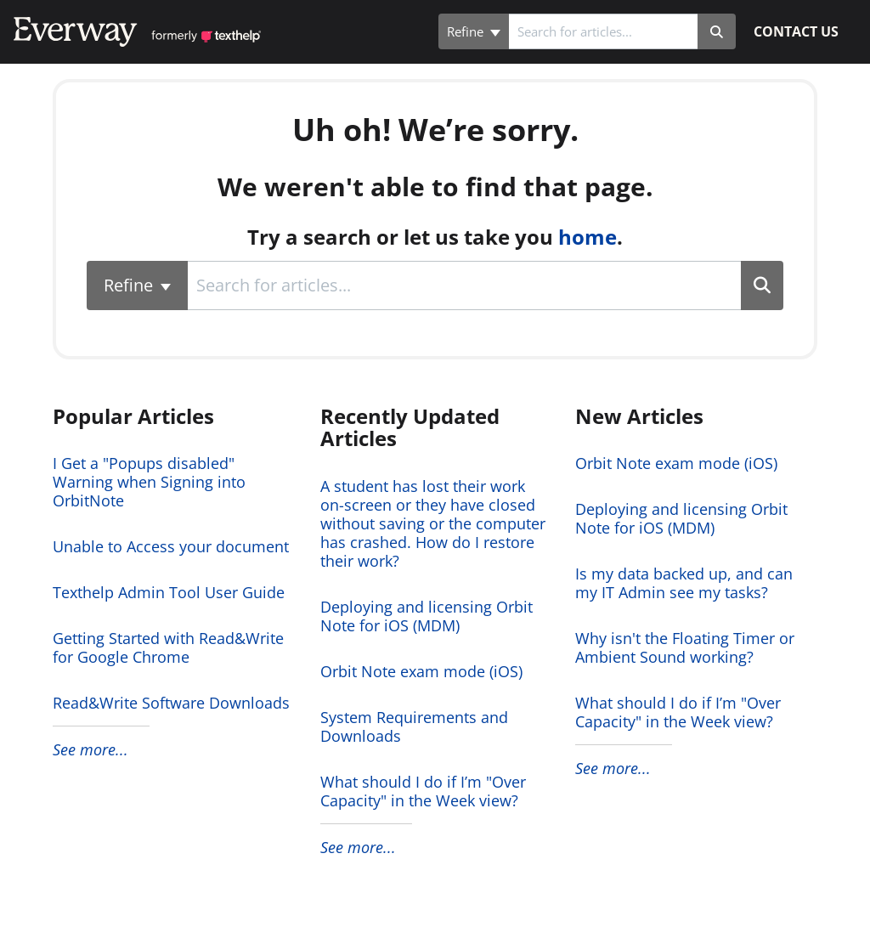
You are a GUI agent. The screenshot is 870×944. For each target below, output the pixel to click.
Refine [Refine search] (473, 31)
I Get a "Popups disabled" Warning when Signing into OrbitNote (149, 482)
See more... (90, 749)
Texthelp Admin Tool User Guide (169, 592)
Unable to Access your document (171, 546)
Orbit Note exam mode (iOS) (421, 671)
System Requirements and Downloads (414, 726)
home (587, 237)
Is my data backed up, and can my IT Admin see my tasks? (684, 582)
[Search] (717, 31)
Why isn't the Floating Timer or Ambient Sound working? (684, 647)
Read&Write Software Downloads (171, 702)
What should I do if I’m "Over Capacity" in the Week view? (423, 791)
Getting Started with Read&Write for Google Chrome (168, 647)
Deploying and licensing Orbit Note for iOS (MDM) (426, 616)
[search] (603, 31)
